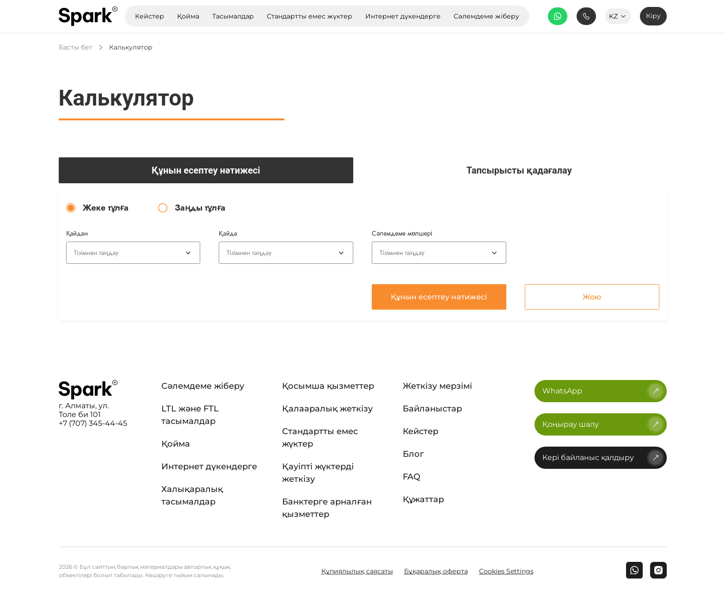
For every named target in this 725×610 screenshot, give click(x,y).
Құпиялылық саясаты (357, 571)
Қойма (175, 444)
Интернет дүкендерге (209, 466)
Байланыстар (432, 409)
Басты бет (75, 47)
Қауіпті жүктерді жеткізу (318, 472)
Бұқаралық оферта (436, 571)
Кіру (653, 16)
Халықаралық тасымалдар (192, 495)
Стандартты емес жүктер (320, 437)
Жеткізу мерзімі (437, 386)
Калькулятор (131, 47)
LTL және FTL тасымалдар (190, 415)
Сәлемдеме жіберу (202, 386)
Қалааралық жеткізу (327, 409)
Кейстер (420, 431)
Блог (413, 454)
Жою (592, 297)
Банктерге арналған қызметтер (327, 508)
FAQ (411, 477)
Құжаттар (423, 499)
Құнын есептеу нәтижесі (439, 297)
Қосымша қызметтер (328, 386)
